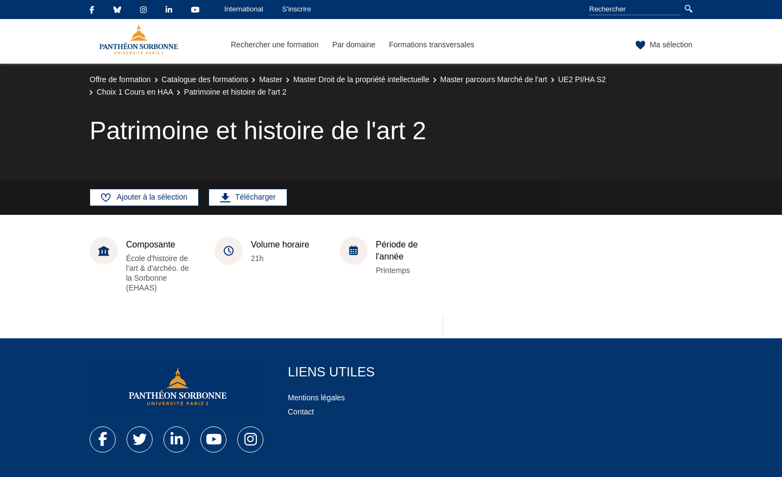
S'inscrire (296, 9)
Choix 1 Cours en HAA (135, 92)
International (243, 9)
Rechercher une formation (275, 44)
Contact (301, 411)
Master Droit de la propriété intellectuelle (361, 79)
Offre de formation (120, 79)
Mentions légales (316, 397)
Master (270, 79)
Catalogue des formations (205, 79)
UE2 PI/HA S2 (582, 79)
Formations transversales (431, 44)
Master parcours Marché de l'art (493, 79)
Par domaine (353, 44)
